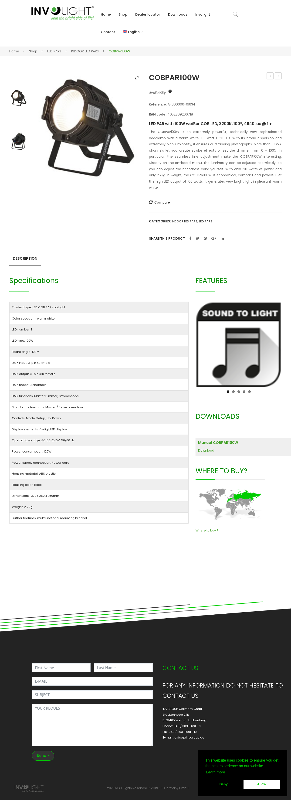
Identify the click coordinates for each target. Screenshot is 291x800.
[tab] (25, 260)
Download (206, 450)
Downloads (177, 14)
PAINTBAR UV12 (278, 76)
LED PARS (54, 51)
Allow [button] (261, 784)
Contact (108, 32)
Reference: (158, 104)
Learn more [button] (215, 772)
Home (106, 14)
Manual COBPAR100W (218, 442)
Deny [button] (224, 784)
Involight (202, 14)
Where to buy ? (207, 530)
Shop (123, 14)
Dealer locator (147, 14)
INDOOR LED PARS (85, 51)
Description (25, 258)
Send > (43, 755)
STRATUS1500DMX (270, 76)
